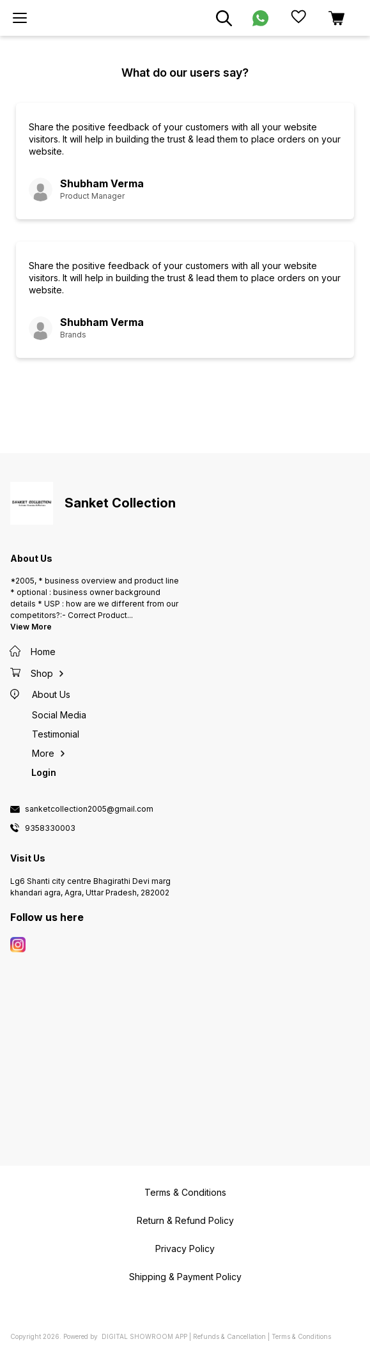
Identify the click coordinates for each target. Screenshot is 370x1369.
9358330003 (50, 828)
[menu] (20, 18)
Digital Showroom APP (144, 1336)
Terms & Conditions (301, 1336)
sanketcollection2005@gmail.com (89, 809)
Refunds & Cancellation (229, 1336)
